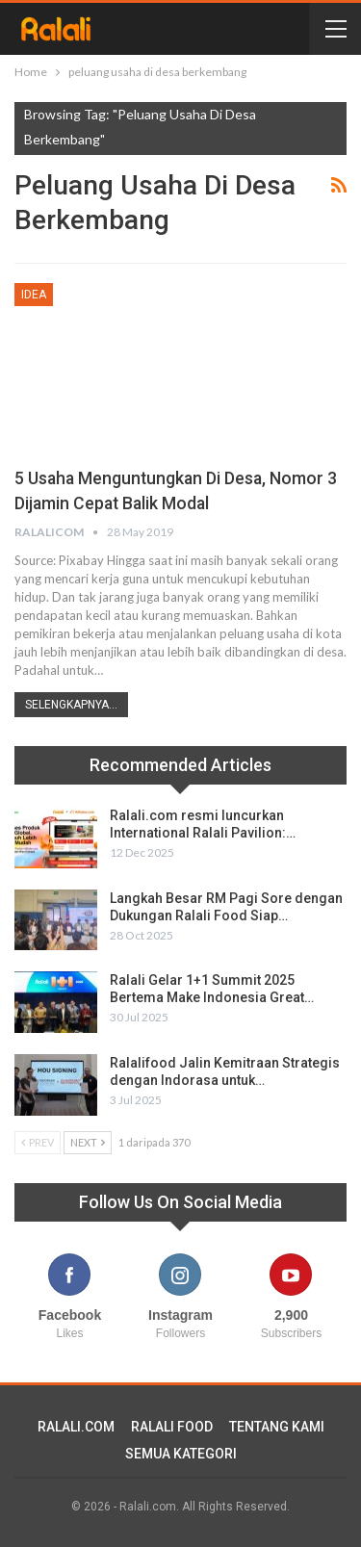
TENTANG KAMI (276, 1426)
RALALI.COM (76, 1426)
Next (87, 1142)
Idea (33, 294)
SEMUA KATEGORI (181, 1453)
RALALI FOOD (172, 1426)
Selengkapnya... (71, 704)
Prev (37, 1142)
